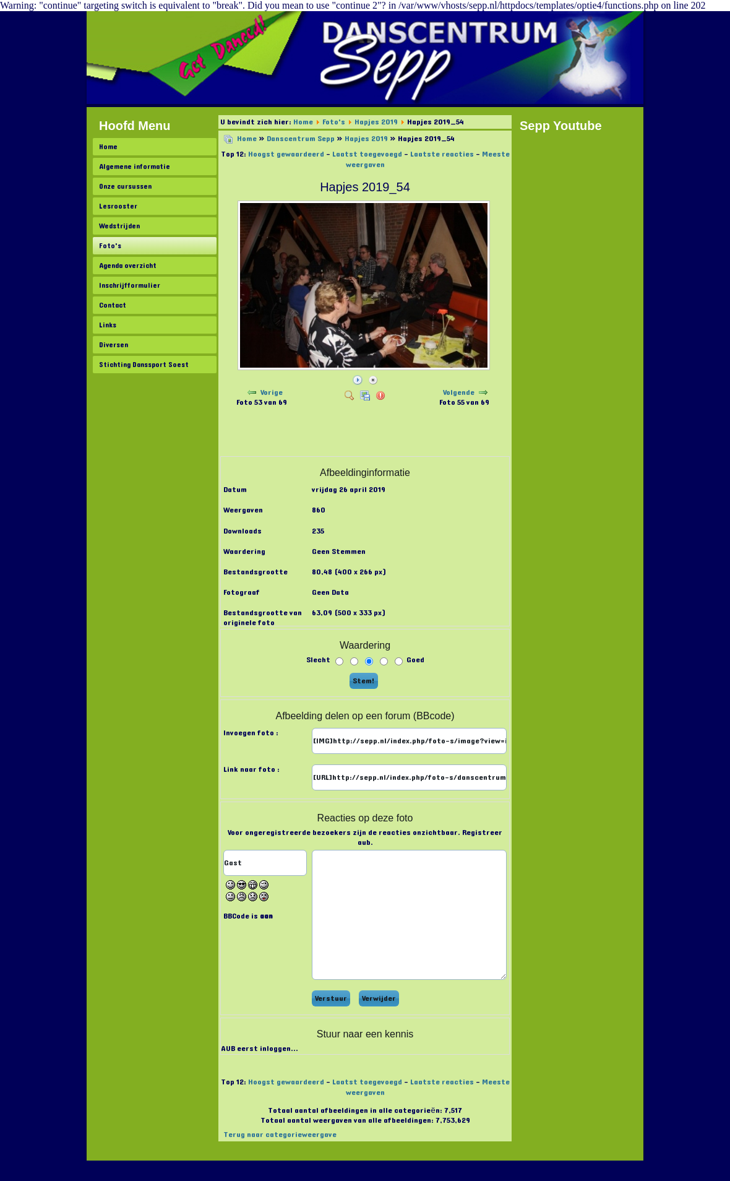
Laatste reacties (442, 154)
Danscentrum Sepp (301, 138)
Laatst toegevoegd (367, 154)
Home (108, 147)
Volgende (458, 392)
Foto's (110, 246)
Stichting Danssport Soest (144, 364)
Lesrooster (118, 206)
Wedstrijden (119, 226)
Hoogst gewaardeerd (286, 154)
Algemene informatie (134, 166)
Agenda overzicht (128, 265)
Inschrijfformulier (129, 285)
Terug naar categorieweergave (280, 1134)
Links (107, 325)
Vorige (271, 392)
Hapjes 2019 (376, 122)
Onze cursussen (125, 186)
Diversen (113, 345)
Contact (112, 305)
